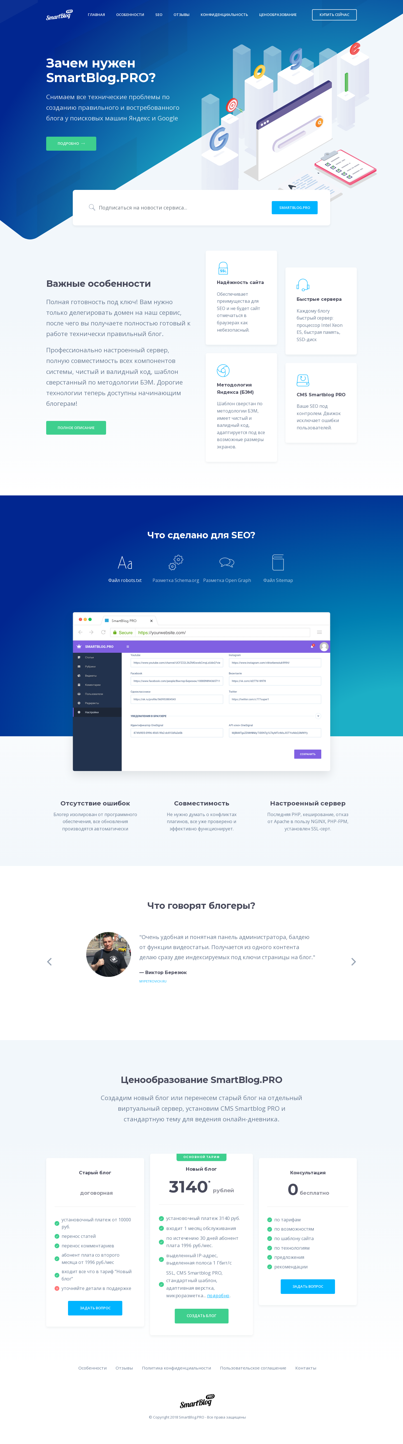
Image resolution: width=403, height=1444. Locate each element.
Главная (96, 14)
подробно (218, 1296)
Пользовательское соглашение (254, 1369)
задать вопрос (95, 1308)
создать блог (201, 1316)
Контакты (309, 1369)
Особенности (130, 14)
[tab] (125, 570)
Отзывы (181, 14)
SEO (158, 14)
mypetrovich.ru (153, 981)
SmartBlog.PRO (294, 207)
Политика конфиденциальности (175, 1369)
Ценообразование (278, 14)
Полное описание (76, 427)
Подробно (71, 143)
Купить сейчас (334, 14)
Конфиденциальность (224, 14)
